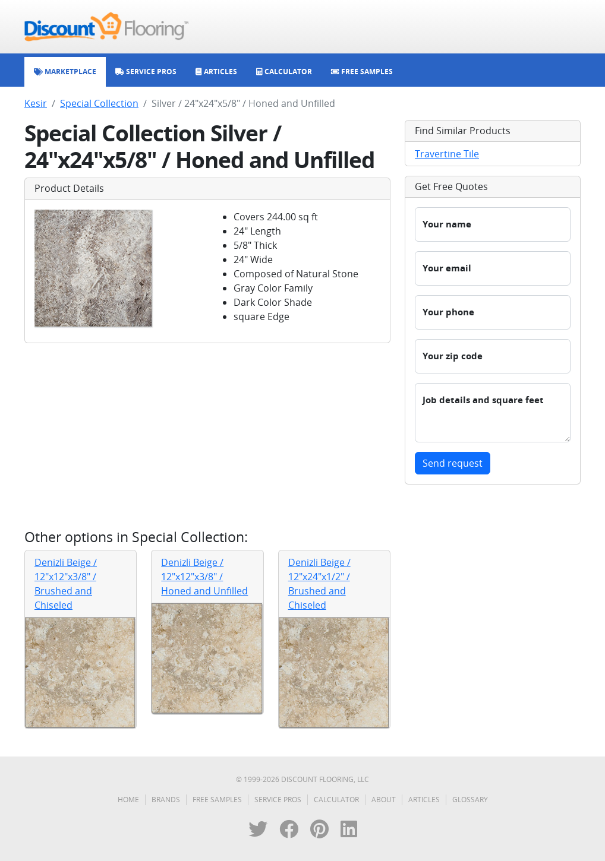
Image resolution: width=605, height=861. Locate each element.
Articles (424, 799)
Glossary (470, 799)
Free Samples (217, 799)
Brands (166, 799)
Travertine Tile (447, 153)
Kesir (35, 103)
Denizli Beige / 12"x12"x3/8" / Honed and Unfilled (204, 576)
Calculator (336, 799)
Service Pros (277, 799)
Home (128, 799)
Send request (453, 463)
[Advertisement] (207, 436)
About (383, 799)
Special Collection (99, 103)
